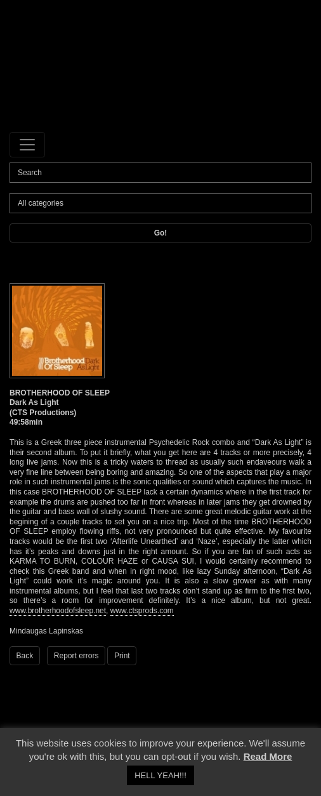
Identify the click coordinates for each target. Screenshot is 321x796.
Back (25, 655)
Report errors (76, 655)
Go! (160, 233)
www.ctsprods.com (142, 610)
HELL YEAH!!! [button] (160, 775)
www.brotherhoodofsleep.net (58, 610)
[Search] (160, 173)
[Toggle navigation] (27, 144)
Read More (268, 756)
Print (122, 655)
